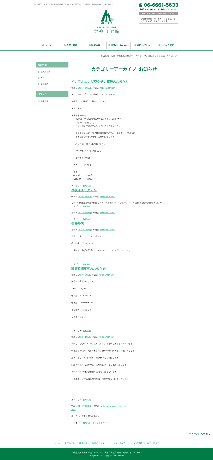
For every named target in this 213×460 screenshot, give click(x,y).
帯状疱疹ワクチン (84, 190)
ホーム (46, 45)
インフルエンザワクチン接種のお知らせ (100, 81)
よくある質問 (166, 45)
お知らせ (87, 186)
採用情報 (44, 101)
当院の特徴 (70, 45)
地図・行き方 (142, 45)
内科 (42, 78)
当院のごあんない (118, 45)
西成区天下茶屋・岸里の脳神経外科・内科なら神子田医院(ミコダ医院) (133, 56)
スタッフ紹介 (119, 443)
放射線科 (44, 84)
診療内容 (94, 45)
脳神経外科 (45, 72)
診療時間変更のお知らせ (88, 268)
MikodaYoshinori (107, 88)
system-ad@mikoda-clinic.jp (113, 406)
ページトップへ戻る (199, 434)
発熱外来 (77, 223)
